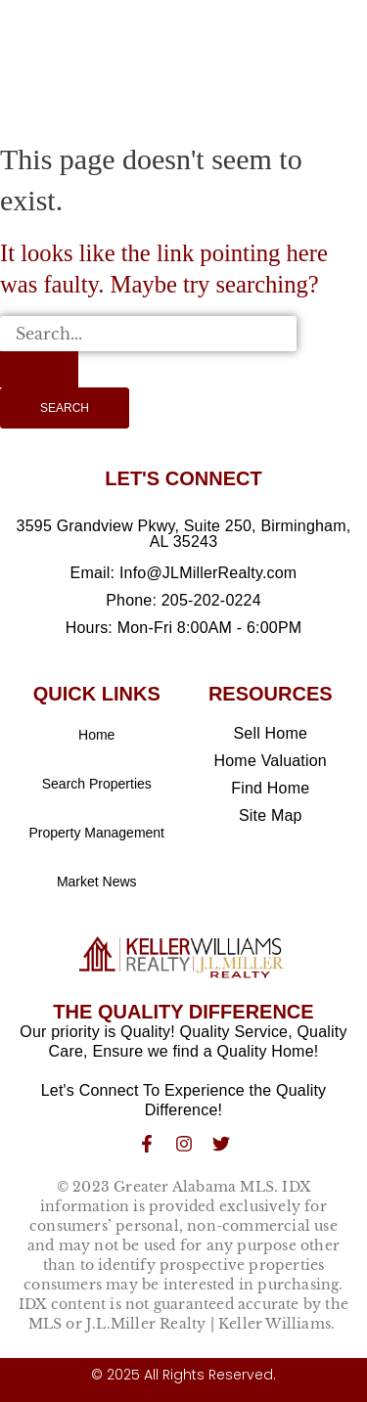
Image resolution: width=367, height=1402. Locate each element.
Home (96, 735)
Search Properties (97, 783)
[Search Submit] (39, 368)
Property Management (96, 832)
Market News (97, 881)
